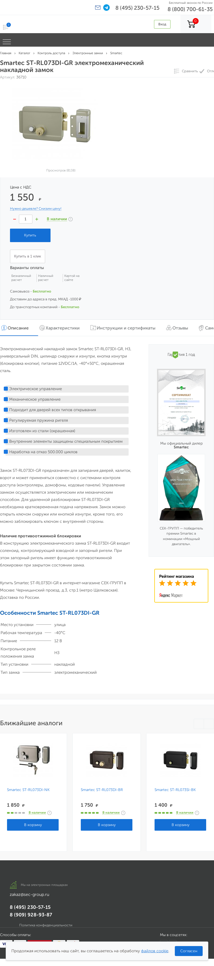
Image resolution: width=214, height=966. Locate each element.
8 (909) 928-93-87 (31, 915)
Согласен (188, 951)
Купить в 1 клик (27, 256)
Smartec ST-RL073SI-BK (175, 790)
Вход (162, 24)
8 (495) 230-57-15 (137, 8)
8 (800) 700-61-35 (190, 9)
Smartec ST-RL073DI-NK (28, 790)
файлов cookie (154, 950)
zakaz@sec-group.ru (29, 894)
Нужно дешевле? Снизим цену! (35, 209)
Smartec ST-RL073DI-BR (102, 790)
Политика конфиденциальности (45, 925)
